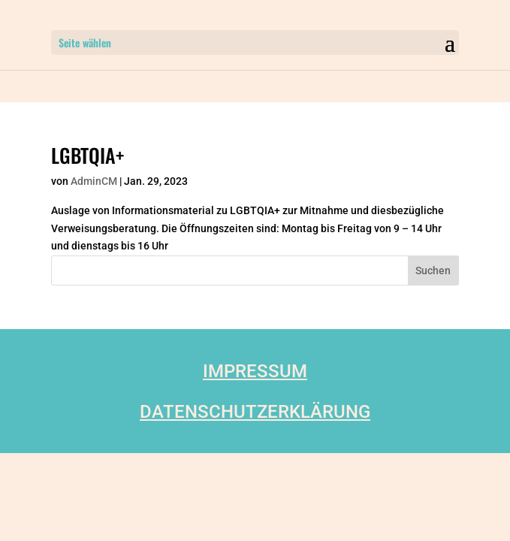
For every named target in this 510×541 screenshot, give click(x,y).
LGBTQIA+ (87, 155)
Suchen (433, 270)
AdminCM (94, 181)
